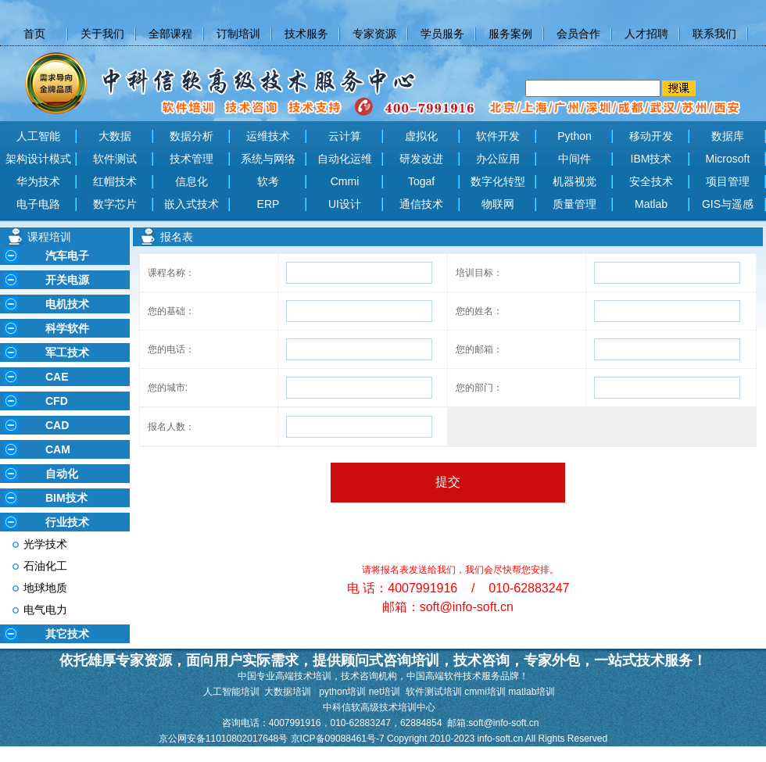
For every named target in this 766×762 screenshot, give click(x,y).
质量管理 (574, 204)
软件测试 (115, 158)
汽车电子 (67, 255)
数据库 (727, 136)
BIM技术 (66, 498)
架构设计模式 (38, 158)
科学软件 (67, 328)
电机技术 (67, 304)
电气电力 (45, 609)
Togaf (421, 181)
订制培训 (238, 33)
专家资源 (374, 33)
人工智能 (38, 136)
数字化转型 (498, 181)
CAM (57, 449)
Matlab (651, 204)
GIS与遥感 (727, 204)
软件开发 (498, 136)
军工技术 (67, 352)
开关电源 (67, 280)
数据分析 (191, 136)
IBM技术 (651, 158)
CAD (57, 425)
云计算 (344, 136)
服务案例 (510, 33)
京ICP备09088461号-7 (339, 738)
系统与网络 (268, 158)
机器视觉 (574, 181)
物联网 (497, 204)
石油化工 (45, 566)
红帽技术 (115, 181)
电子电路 (38, 204)
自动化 (61, 473)
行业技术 (67, 522)
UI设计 (344, 204)
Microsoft (728, 158)
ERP (268, 204)
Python (574, 136)
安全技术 (651, 181)
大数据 (114, 136)
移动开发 (651, 136)
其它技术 (67, 634)
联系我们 (714, 33)
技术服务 (306, 33)
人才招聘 (646, 33)
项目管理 (728, 181)
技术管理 (191, 158)
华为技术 (38, 181)
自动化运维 (344, 158)
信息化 (191, 181)
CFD (56, 401)
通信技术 (421, 204)
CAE (57, 376)
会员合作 (578, 33)
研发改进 (421, 158)
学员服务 (442, 33)
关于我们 (102, 33)
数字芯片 (115, 204)
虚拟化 (421, 136)
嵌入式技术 (191, 204)
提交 (447, 481)
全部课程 (170, 33)
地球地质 (45, 587)
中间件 (574, 158)
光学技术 (45, 544)
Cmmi (345, 181)
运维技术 (268, 136)
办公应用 (498, 158)
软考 (268, 181)
